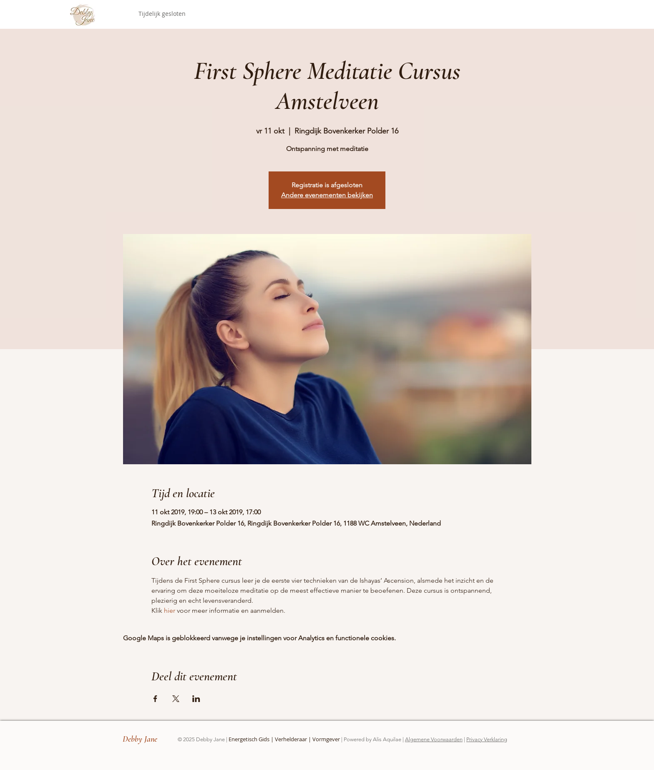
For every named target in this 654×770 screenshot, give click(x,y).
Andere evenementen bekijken (327, 195)
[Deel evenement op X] (176, 698)
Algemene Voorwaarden (434, 739)
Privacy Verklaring (486, 739)
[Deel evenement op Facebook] (155, 698)
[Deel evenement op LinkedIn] (196, 698)
